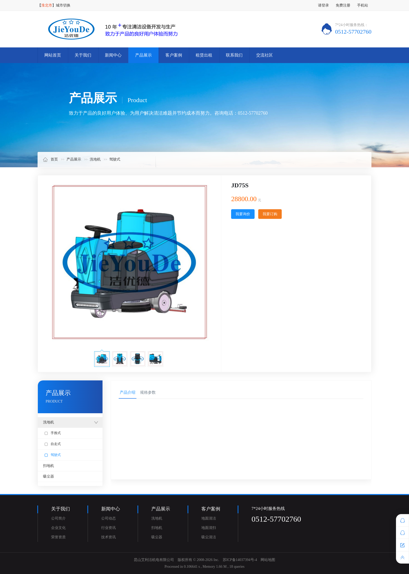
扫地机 (48, 466)
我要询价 (243, 214)
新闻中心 (113, 55)
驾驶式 (114, 159)
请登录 (323, 5)
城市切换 (63, 5)
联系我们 (234, 55)
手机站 (362, 5)
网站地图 (268, 560)
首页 (50, 159)
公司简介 (58, 518)
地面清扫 (208, 528)
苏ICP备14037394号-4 (240, 560)
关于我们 (83, 55)
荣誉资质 (58, 537)
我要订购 (270, 214)
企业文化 (58, 528)
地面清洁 (208, 518)
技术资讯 (108, 537)
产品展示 (143, 55)
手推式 (52, 433)
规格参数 (148, 392)
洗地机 (95, 159)
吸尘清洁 (208, 537)
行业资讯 (108, 528)
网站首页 (52, 55)
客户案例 (173, 55)
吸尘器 (48, 476)
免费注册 (343, 5)
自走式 (52, 444)
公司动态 (108, 518)
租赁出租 (204, 55)
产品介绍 (127, 392)
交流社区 (264, 55)
